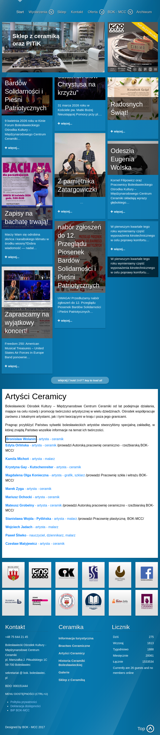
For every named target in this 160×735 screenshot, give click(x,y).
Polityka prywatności (23, 702)
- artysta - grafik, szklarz (45, 475)
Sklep (61, 12)
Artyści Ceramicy (72, 653)
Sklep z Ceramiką (72, 680)
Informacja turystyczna (76, 638)
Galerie (64, 672)
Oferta (96, 12)
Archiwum (144, 12)
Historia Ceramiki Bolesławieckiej (72, 663)
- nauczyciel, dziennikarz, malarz (40, 535)
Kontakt (77, 12)
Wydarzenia (41, 12)
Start (20, 12)
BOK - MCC (120, 12)
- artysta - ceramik (50, 439)
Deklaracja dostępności (25, 706)
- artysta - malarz (30, 459)
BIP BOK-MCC (20, 710)
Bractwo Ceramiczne (74, 645)
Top (141, 728)
